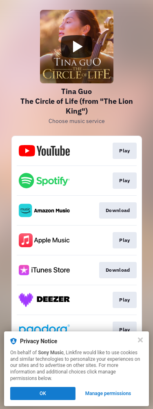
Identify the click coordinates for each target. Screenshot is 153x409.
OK (43, 393)
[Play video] (76, 46)
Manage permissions (108, 393)
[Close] (140, 339)
